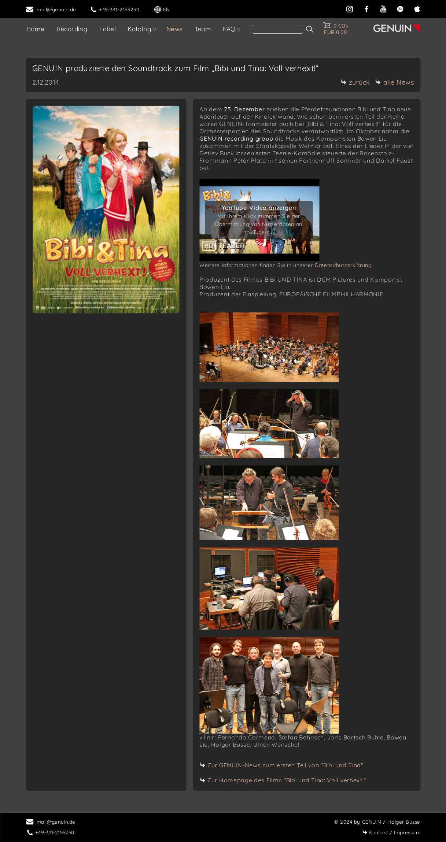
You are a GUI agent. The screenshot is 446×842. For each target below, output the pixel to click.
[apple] (417, 8)
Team (203, 29)
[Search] (277, 29)
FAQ (229, 29)
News (174, 29)
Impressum (391, 832)
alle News (394, 82)
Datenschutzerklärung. (344, 265)
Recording (72, 29)
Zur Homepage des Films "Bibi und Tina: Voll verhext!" (286, 780)
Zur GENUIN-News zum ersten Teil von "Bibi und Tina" (285, 765)
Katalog (139, 29)
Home (35, 29)
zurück (355, 82)
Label (107, 29)
